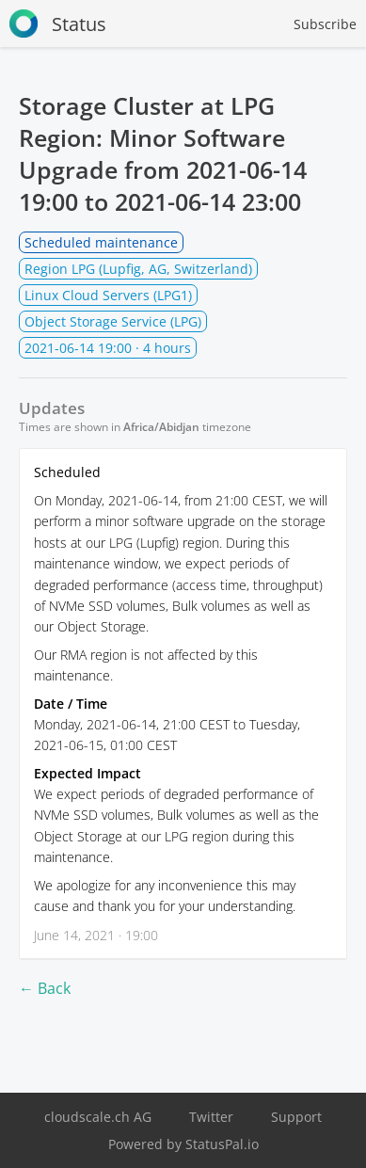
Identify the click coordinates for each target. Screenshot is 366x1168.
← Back (45, 988)
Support (296, 1117)
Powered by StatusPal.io (183, 1144)
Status (57, 23)
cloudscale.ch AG (97, 1117)
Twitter (211, 1117)
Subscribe (325, 24)
